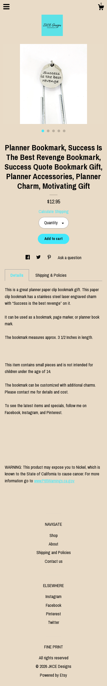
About (53, 544)
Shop (54, 535)
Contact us (54, 561)
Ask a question (69, 257)
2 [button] (48, 131)
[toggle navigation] (6, 6)
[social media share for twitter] (39, 257)
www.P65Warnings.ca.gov (54, 481)
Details (16, 275)
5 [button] (64, 131)
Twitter (53, 622)
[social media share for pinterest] (49, 257)
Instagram (53, 596)
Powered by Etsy (53, 675)
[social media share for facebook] (28, 257)
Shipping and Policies (53, 552)
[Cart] (101, 8)
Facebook (53, 605)
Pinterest (53, 614)
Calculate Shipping (54, 211)
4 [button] (58, 131)
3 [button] (53, 131)
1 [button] (43, 131)
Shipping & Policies (51, 275)
